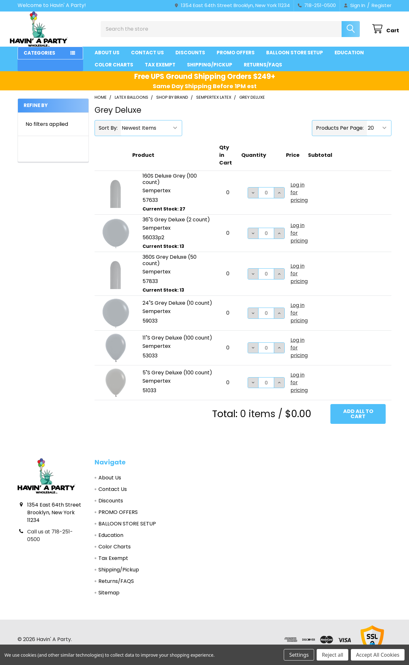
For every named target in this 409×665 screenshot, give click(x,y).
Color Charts (114, 70)
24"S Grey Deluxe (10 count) (177, 308)
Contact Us (147, 58)
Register (381, 5)
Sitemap (109, 598)
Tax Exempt (160, 70)
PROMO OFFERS (236, 58)
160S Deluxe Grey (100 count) (170, 185)
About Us (107, 58)
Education (349, 58)
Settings (299, 654)
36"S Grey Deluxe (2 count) (176, 225)
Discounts (190, 58)
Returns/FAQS (263, 70)
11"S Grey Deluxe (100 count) (177, 343)
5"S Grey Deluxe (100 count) (177, 378)
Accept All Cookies (377, 654)
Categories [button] (39, 58)
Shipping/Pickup (209, 70)
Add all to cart (358, 419)
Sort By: (108, 133)
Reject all (332, 654)
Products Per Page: (340, 133)
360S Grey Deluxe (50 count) (170, 266)
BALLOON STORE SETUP (294, 58)
